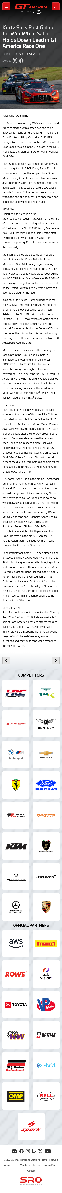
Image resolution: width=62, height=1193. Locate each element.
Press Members (22, 1165)
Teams (36, 1165)
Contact (31, 1170)
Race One (8, 115)
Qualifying (22, 115)
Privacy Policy (50, 1165)
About (7, 1165)
